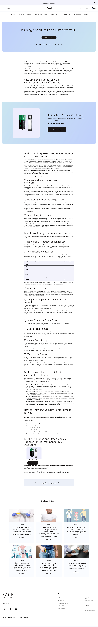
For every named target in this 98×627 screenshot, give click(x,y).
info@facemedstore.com (90, 610)
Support (86, 14)
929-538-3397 (87, 609)
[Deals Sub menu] (17, 14)
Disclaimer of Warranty (63, 603)
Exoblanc (53, 14)
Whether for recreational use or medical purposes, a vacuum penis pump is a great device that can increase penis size (48, 465)
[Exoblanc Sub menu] (59, 14)
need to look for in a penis (40, 381)
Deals (11, 14)
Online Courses (77, 14)
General (42, 44)
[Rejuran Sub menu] (48, 14)
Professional (61, 600)
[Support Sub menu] (88, 14)
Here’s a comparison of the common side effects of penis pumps (42, 257)
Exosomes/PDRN (30, 14)
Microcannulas (38, 14)
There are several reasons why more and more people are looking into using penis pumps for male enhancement (47, 236)
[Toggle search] (80, 8)
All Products (21, 14)
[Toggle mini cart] (93, 9)
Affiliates (60, 602)
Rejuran (46, 14)
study (26, 223)
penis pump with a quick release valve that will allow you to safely (59, 396)
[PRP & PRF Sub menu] (71, 14)
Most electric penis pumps (58, 334)
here (63, 123)
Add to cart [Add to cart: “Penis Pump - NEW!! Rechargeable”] (33, 463)
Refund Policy (61, 605)
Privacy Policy (61, 606)
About (59, 597)
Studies (65, 70)
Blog (59, 598)
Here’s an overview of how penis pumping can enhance (35, 176)
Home (37, 44)
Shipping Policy (61, 608)
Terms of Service (61, 610)
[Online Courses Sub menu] (81, 14)
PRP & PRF (64, 14)
